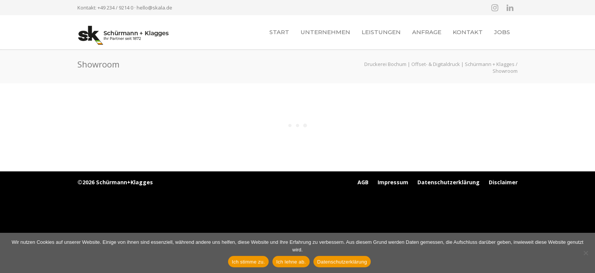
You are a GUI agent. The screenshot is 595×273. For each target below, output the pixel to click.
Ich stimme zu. (248, 262)
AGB (362, 182)
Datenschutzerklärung (448, 182)
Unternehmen (325, 32)
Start (279, 32)
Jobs (502, 32)
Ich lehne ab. (291, 262)
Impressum (393, 182)
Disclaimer (503, 182)
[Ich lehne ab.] (585, 253)
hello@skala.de (154, 7)
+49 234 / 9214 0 (115, 7)
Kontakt (468, 32)
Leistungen (381, 32)
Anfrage (426, 32)
